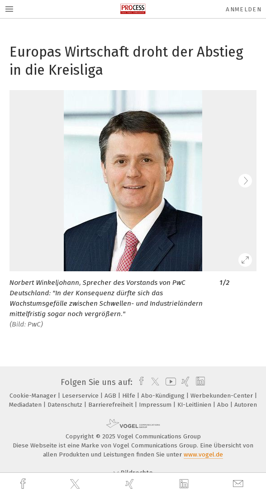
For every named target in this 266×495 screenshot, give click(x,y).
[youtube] (169, 382)
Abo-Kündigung (163, 395)
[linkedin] (185, 484)
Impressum (156, 404)
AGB (111, 395)
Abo (223, 404)
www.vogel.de (203, 454)
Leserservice (81, 395)
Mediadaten (26, 404)
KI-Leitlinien (195, 404)
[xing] (130, 484)
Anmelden (243, 9)
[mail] (239, 484)
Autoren (245, 404)
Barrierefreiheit (111, 404)
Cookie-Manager (34, 395)
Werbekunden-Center (222, 395)
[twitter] (76, 484)
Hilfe (129, 395)
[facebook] (24, 484)
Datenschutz (66, 404)
